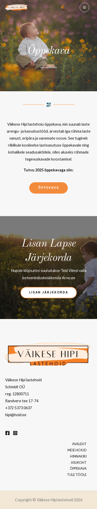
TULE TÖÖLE (77, 475)
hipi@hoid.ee (15, 415)
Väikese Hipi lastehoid (23, 380)
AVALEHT (79, 444)
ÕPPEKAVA (78, 468)
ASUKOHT (79, 462)
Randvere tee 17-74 (21, 401)
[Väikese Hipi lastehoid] (16, 7)
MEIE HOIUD (77, 450)
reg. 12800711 (17, 394)
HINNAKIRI (78, 456)
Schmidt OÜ (15, 387)
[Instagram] (15, 433)
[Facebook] (7, 433)
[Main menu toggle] (84, 7)
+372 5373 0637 (18, 408)
